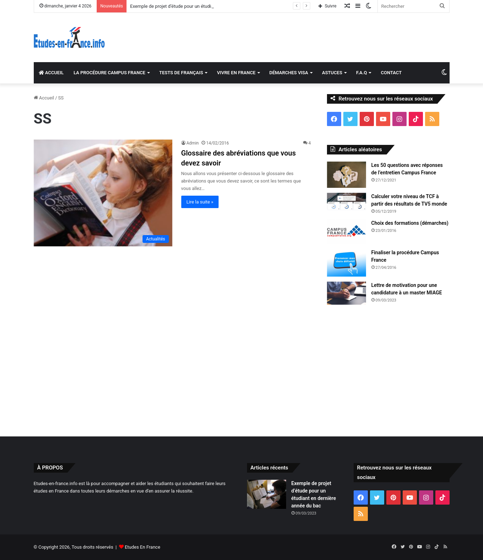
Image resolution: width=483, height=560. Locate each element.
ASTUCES (332, 72)
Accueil (44, 97)
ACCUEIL (51, 72)
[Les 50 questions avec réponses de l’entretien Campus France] (346, 175)
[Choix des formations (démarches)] (346, 231)
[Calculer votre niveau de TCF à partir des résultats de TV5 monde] (346, 202)
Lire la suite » (200, 202)
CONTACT (391, 72)
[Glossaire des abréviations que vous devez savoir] (103, 193)
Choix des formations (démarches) (410, 223)
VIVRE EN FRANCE (236, 72)
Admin (193, 143)
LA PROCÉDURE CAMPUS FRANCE (109, 72)
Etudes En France (142, 547)
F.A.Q (361, 72)
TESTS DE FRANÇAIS (181, 72)
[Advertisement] (241, 369)
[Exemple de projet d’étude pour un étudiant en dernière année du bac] (266, 494)
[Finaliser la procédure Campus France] (346, 263)
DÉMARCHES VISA (288, 72)
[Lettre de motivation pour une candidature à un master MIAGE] (346, 293)
